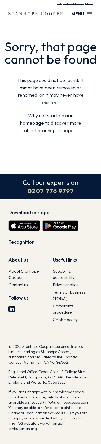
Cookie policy (65, 319)
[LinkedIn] (28, 309)
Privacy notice (66, 284)
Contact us (18, 284)
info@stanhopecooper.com (67, 402)
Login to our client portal (75, 3)
